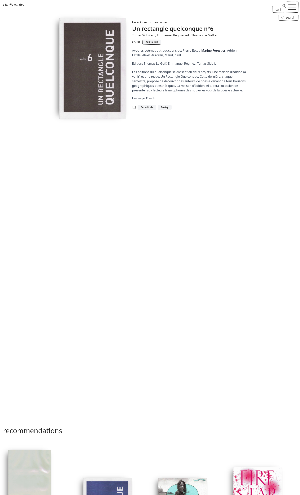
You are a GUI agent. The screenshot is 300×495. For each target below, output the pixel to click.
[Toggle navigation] (292, 7)
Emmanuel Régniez (170, 35)
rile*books (13, 4)
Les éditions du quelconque (149, 22)
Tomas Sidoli (141, 35)
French (150, 98)
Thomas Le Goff (202, 35)
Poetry (164, 107)
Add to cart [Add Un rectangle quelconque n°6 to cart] (152, 42)
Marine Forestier (213, 50)
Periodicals (147, 107)
